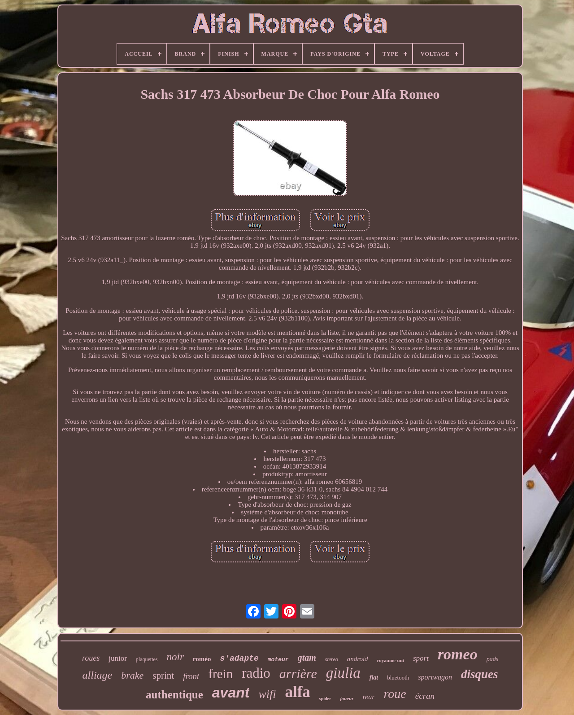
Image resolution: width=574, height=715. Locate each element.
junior (118, 658)
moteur (278, 659)
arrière (298, 673)
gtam (307, 657)
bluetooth (398, 677)
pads (492, 659)
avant (231, 692)
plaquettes (147, 659)
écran (425, 696)
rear (368, 697)
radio (256, 673)
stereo (331, 659)
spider (325, 698)
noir (175, 656)
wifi (267, 694)
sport (421, 658)
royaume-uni (390, 660)
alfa (297, 692)
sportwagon (435, 677)
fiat (374, 677)
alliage (98, 675)
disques (479, 674)
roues (91, 658)
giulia (343, 673)
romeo (458, 654)
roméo (202, 658)
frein (220, 674)
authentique (174, 695)
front (191, 676)
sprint (163, 675)
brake (132, 675)
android (357, 658)
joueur (346, 698)
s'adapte (239, 658)
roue (394, 694)
